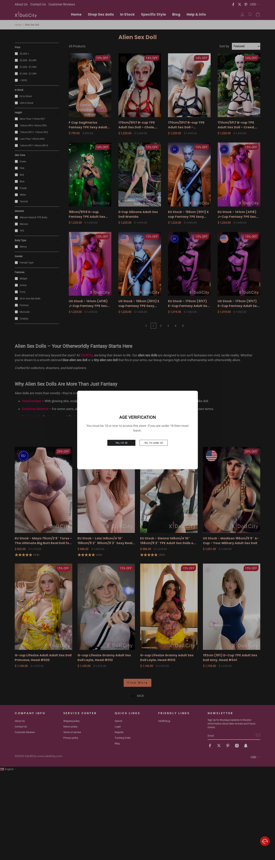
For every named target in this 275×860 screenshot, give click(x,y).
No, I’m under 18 (154, 442)
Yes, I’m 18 (121, 442)
